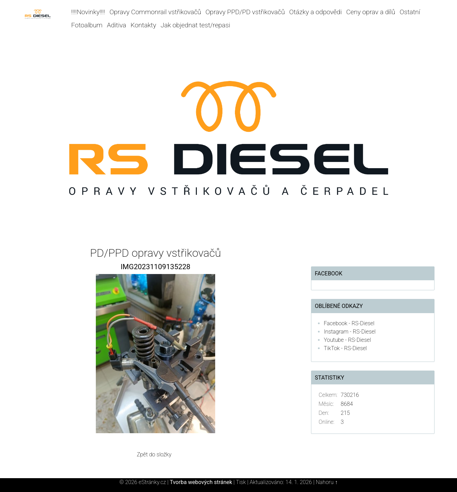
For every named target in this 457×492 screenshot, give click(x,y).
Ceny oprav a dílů (370, 12)
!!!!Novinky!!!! (88, 12)
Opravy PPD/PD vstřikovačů (245, 12)
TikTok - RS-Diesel (345, 348)
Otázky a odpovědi (315, 12)
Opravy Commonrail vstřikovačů (155, 12)
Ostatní (410, 12)
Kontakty (143, 25)
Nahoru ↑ (327, 482)
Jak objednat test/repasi (195, 25)
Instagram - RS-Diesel (350, 331)
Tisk (241, 482)
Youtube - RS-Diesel (347, 340)
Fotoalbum (86, 25)
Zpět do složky (154, 454)
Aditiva (116, 25)
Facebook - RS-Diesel (349, 323)
